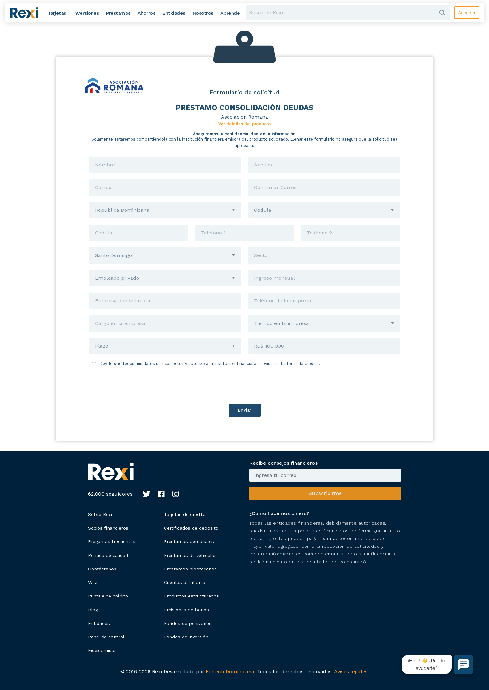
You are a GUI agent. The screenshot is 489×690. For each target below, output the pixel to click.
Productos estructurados (191, 595)
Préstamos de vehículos (190, 555)
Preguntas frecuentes (111, 541)
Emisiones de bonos (186, 609)
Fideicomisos (102, 650)
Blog (93, 609)
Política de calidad (108, 555)
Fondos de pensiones (187, 623)
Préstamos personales (189, 541)
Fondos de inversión (186, 636)
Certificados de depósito (191, 527)
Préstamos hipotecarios (190, 568)
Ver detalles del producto (244, 123)
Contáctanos (102, 568)
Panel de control (106, 636)
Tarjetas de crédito (184, 514)
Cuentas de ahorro (184, 582)
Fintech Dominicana (230, 672)
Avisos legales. (351, 672)
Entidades (99, 623)
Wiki (92, 582)
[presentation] (244, 385)
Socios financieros (108, 527)
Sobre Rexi (100, 514)
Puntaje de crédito (108, 595)
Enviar (244, 409)
